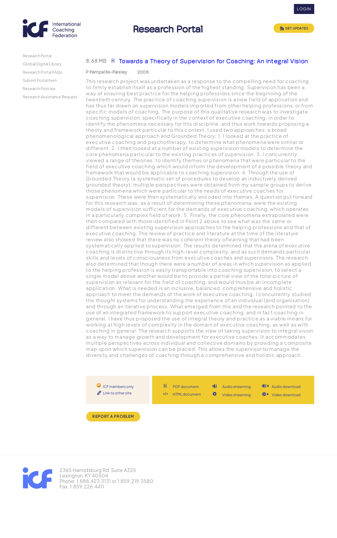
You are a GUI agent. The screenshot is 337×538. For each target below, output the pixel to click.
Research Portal (37, 55)
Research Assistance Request (50, 96)
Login (304, 8)
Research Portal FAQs (42, 72)
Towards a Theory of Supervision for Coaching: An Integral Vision (213, 61)
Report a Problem (113, 416)
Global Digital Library (42, 63)
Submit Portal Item (40, 80)
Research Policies (39, 88)
